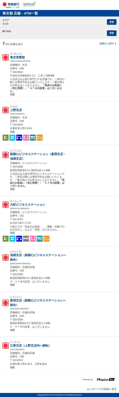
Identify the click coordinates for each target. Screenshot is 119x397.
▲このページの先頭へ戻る (102, 389)
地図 (12, 94)
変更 (112, 22)
